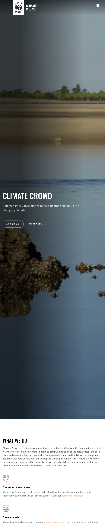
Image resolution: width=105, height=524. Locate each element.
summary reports (53, 522)
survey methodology (72, 495)
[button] (13, 224)
